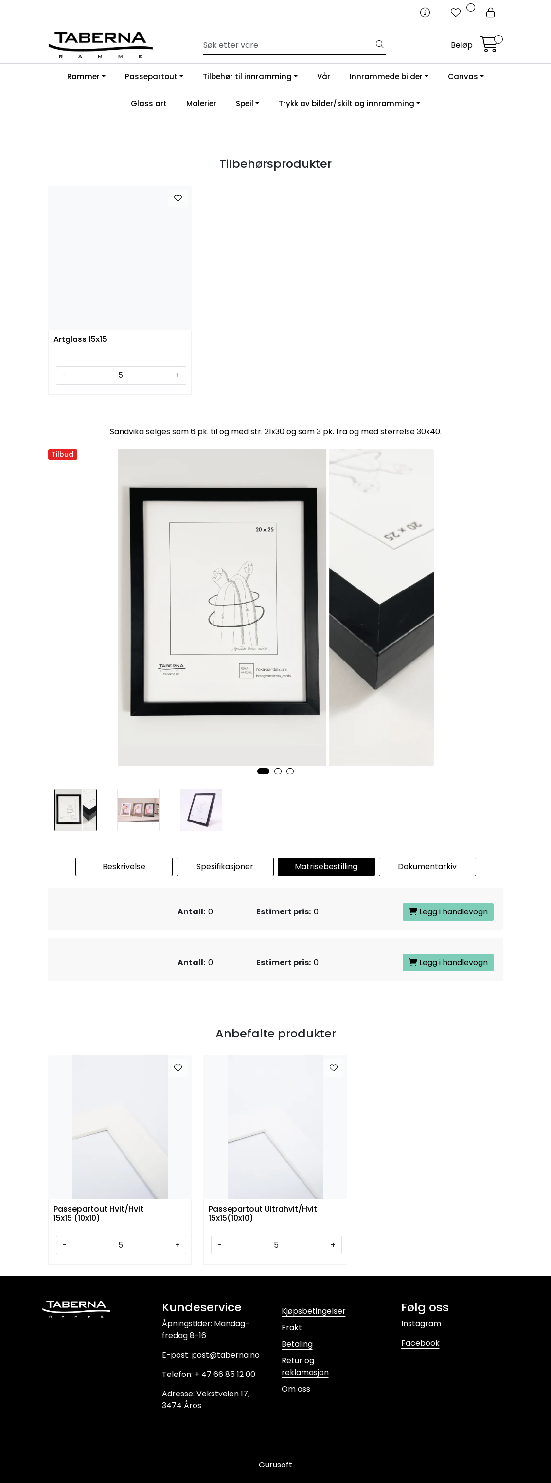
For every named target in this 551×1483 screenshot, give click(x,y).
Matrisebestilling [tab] (326, 866)
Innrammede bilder (386, 76)
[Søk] (288, 45)
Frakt (292, 1327)
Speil (244, 103)
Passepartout (151, 76)
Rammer (83, 76)
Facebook (420, 1343)
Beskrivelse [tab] (124, 866)
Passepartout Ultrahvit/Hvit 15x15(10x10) (263, 1214)
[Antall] (121, 375)
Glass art (149, 103)
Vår (323, 76)
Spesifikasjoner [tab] (224, 866)
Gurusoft (275, 1464)
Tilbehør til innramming (247, 76)
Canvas (463, 76)
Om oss (296, 1388)
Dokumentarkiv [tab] (427, 866)
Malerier (201, 103)
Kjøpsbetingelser (314, 1311)
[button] (263, 771)
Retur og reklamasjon (305, 1366)
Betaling (297, 1344)
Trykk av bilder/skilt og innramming (346, 103)
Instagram (421, 1323)
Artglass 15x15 (80, 340)
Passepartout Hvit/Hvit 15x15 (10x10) (98, 1214)
